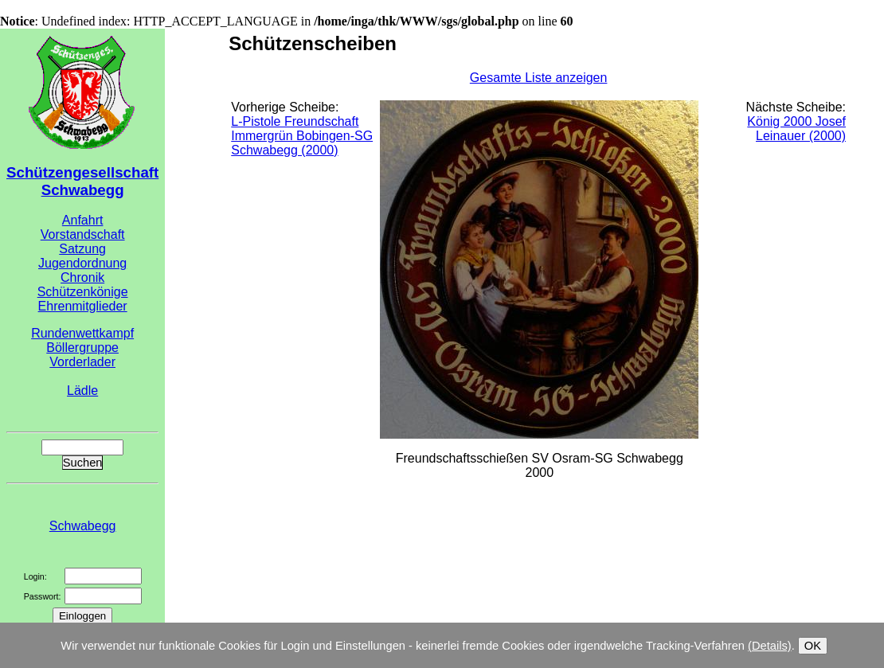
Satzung (82, 249)
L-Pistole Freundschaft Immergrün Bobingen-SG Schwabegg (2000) (302, 136)
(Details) (770, 645)
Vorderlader (82, 362)
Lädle (82, 390)
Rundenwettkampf (82, 333)
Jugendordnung (82, 263)
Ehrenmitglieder (82, 306)
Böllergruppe (82, 347)
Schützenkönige (82, 292)
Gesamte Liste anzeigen (539, 77)
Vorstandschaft (83, 234)
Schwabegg (82, 526)
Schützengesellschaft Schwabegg (82, 181)
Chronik (82, 277)
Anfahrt (83, 220)
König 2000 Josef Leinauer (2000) (796, 129)
